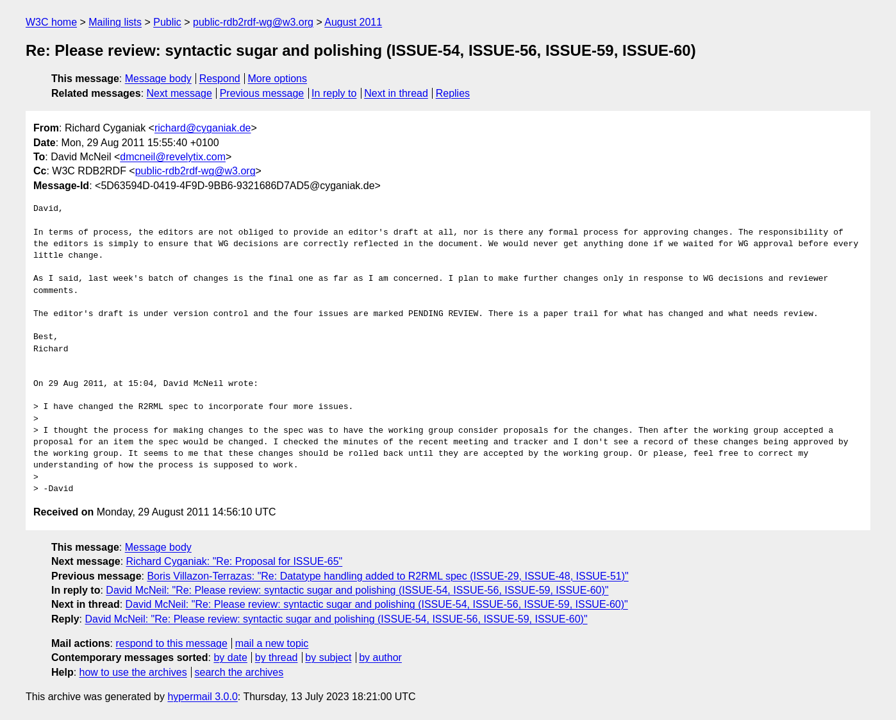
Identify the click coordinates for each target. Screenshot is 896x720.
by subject (328, 657)
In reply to (333, 93)
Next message (179, 93)
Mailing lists (115, 22)
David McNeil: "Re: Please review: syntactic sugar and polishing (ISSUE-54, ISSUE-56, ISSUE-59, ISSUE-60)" (357, 590)
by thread (276, 657)
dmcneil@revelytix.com (173, 156)
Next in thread (396, 93)
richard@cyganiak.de (202, 127)
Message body (158, 78)
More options (278, 78)
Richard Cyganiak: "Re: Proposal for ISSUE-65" (234, 561)
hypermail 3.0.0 (202, 696)
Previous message (262, 93)
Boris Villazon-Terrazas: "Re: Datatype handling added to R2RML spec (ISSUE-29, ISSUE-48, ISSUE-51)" (387, 576)
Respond (219, 78)
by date (230, 657)
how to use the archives (133, 672)
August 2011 (353, 22)
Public (167, 22)
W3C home (51, 22)
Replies (453, 93)
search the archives (239, 672)
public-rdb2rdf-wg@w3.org (253, 22)
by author (380, 657)
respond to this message (171, 643)
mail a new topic (272, 643)
